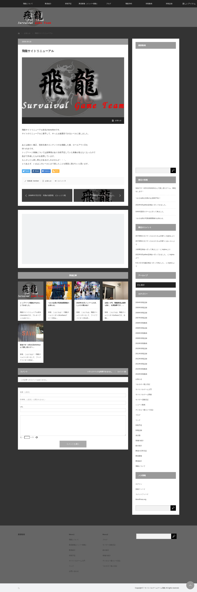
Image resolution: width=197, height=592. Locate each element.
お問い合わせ (74, 571)
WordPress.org (141, 499)
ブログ (108, 4)
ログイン (139, 484)
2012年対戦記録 (141, 359)
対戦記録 (169, 4)
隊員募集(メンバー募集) (77, 545)
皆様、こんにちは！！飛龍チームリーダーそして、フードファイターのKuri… (30, 357)
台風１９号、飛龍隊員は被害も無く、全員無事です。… (115, 304)
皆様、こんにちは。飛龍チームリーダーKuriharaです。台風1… (115, 315)
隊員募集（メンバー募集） (88, 4)
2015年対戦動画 (141, 369)
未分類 (138, 435)
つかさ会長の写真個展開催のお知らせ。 (58, 304)
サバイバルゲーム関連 (144, 394)
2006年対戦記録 (141, 313)
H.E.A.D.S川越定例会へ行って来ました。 (151, 263)
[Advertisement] (73, 239)
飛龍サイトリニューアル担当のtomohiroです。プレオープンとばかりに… (30, 315)
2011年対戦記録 (141, 354)
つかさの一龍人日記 (143, 384)
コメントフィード (142, 494)
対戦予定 (68, 4)
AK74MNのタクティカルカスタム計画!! (150, 236)
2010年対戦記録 (141, 348)
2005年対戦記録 (141, 308)
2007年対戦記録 (141, 318)
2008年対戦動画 (141, 323)
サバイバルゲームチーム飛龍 (154, 588)
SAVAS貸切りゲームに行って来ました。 (150, 212)
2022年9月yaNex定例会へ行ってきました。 (151, 205)
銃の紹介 (139, 446)
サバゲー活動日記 (142, 400)
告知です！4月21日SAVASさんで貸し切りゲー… (30, 346)
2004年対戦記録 (141, 302)
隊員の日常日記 (141, 451)
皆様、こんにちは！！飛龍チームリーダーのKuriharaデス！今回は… (58, 315)
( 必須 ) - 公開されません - (33, 399)
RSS (19, 588)
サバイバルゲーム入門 (144, 389)
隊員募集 (139, 456)
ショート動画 (140, 405)
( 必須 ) (25, 392)
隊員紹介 (48, 4)
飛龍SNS (128, 4)
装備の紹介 (140, 441)
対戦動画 (149, 4)
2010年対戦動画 (141, 343)
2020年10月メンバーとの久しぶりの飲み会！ (86, 304)
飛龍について (28, 4)
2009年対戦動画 (141, 333)
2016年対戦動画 (141, 374)
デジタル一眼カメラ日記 (144, 410)
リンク (138, 420)
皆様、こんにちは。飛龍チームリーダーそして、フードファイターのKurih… (86, 315)
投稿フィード (140, 489)
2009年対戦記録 (141, 338)
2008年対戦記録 (141, 328)
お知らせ (118, 120)
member (36, 181)
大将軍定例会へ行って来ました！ (148, 249)
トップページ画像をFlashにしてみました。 (30, 304)
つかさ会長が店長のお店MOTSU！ (148, 198)
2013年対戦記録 (141, 364)
